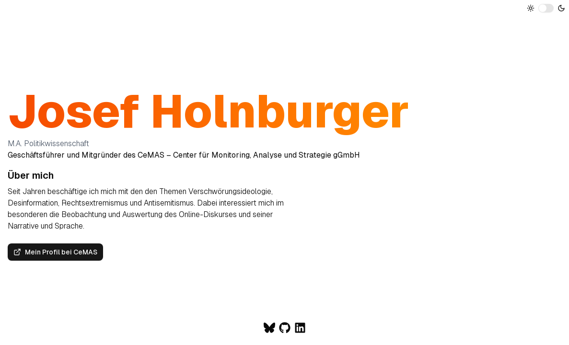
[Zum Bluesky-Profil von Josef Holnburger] (269, 328)
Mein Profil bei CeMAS (55, 252)
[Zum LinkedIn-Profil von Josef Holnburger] (300, 328)
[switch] (546, 8)
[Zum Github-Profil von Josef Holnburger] (284, 328)
